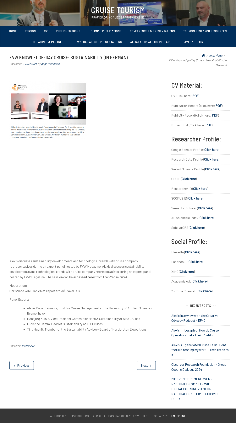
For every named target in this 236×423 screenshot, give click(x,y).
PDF (195, 96)
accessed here (83, 277)
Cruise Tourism (118, 10)
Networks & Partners (49, 42)
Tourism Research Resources (205, 31)
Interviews (28, 346)
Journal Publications (105, 31)
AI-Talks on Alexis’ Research (151, 42)
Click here (211, 149)
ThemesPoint (176, 416)
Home (13, 31)
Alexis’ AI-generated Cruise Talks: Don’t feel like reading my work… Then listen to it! (200, 350)
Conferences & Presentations (152, 31)
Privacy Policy (192, 42)
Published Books (68, 31)
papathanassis (50, 63)
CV (46, 31)
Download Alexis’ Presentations (98, 42)
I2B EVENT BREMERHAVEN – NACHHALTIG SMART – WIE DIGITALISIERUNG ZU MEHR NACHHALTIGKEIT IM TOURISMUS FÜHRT (195, 389)
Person (30, 31)
